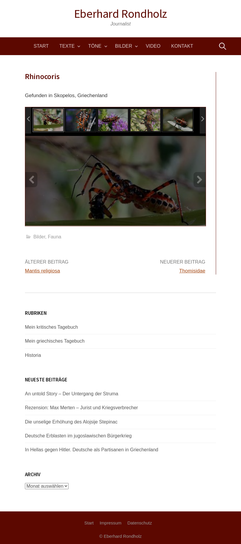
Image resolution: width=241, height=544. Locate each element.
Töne (94, 46)
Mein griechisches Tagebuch (55, 341)
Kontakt (182, 46)
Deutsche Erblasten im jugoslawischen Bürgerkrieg (78, 435)
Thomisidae (192, 271)
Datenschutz (139, 523)
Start (41, 46)
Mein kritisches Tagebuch (51, 327)
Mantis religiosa (42, 271)
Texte (66, 46)
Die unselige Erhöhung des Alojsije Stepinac (71, 421)
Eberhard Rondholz (120, 13)
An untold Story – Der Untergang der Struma (71, 393)
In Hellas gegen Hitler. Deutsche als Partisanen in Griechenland (91, 449)
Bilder (123, 46)
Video (153, 46)
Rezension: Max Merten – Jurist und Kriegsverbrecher (81, 407)
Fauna (54, 236)
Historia (33, 355)
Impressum (110, 523)
